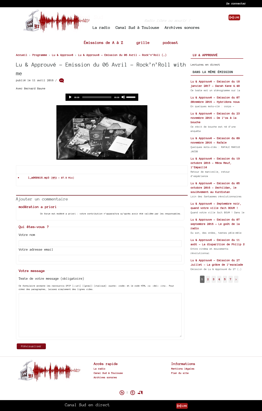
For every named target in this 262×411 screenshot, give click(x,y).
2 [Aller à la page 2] (208, 279)
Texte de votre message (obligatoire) (51, 278)
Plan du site (180, 373)
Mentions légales (182, 368)
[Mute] (123, 97)
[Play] (70, 97)
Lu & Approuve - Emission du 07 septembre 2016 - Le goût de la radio (215, 224)
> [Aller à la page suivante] (236, 279)
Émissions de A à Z (103, 42)
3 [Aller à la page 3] (213, 279)
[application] (102, 97)
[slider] (96, 97)
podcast (170, 42)
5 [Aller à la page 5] (225, 279)
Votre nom (27, 235)
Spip (131, 386)
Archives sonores (182, 27)
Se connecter (236, 3)
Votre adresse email (36, 249)
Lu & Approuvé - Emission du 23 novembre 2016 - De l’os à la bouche (215, 118)
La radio (101, 27)
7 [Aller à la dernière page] (230, 279)
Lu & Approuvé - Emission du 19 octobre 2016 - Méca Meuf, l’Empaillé (215, 163)
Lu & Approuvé (205, 55)
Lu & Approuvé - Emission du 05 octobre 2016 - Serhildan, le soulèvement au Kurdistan (215, 188)
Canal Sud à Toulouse (137, 27)
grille (143, 42)
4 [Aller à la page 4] (219, 279)
